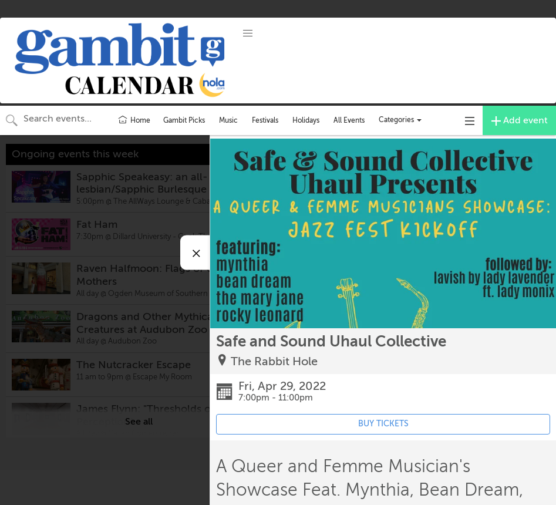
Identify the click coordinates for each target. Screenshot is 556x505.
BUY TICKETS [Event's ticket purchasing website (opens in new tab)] (383, 423)
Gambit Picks (184, 120)
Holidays (305, 120)
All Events (349, 120)
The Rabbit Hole (274, 361)
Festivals (265, 120)
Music (228, 120)
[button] (247, 33)
